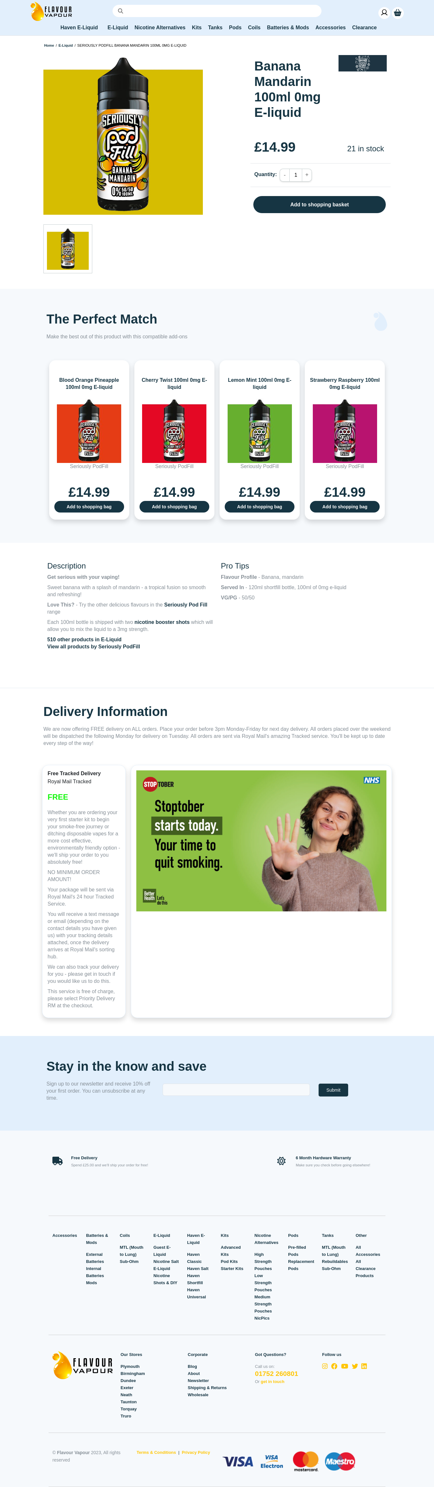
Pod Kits (229, 1261)
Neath (126, 1394)
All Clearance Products (365, 1268)
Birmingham (133, 1373)
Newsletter (198, 1380)
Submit (333, 1090)
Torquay (129, 1409)
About (194, 1373)
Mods (91, 1282)
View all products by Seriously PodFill (93, 646)
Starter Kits (232, 1268)
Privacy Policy (196, 1452)
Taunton (129, 1401)
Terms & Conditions (156, 1452)
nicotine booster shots (162, 622)
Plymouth (130, 1366)
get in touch (273, 1381)
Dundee (128, 1380)
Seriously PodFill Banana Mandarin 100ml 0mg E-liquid (131, 45)
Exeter (127, 1387)
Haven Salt (197, 1268)
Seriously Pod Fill (185, 604)
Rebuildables (335, 1261)
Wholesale (198, 1394)
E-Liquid (66, 45)
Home (49, 45)
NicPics (262, 1318)
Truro (126, 1416)
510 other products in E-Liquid (84, 639)
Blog (192, 1366)
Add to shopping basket (319, 204)
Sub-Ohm (129, 1261)
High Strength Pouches (263, 1261)
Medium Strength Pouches (263, 1303)
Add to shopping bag (89, 506)
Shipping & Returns (207, 1387)
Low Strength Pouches (263, 1282)
